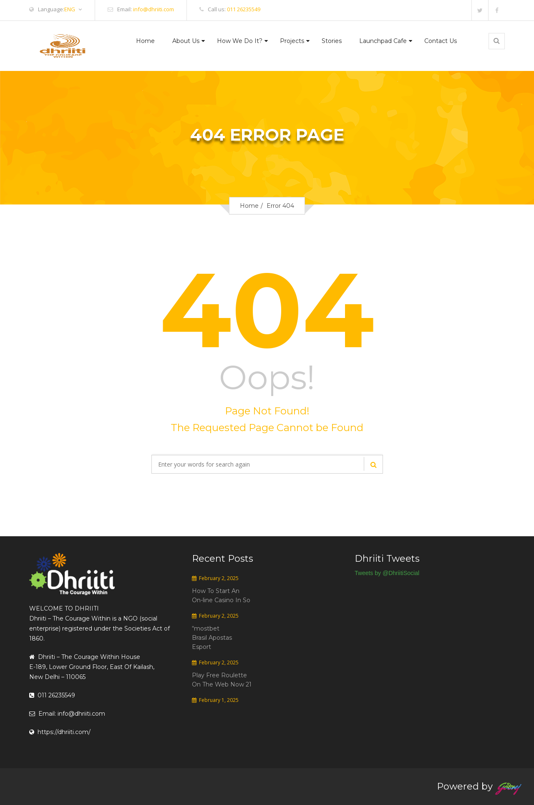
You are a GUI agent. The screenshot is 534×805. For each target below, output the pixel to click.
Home (145, 41)
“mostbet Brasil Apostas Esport (212, 638)
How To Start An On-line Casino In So (221, 595)
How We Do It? (239, 41)
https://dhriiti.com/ (60, 732)
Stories (332, 41)
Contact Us (440, 41)
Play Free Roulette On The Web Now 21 (222, 679)
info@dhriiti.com (153, 9)
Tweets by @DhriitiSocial (387, 573)
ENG (73, 9)
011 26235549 (243, 9)
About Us (185, 41)
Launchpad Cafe (383, 41)
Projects (292, 41)
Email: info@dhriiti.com (67, 713)
